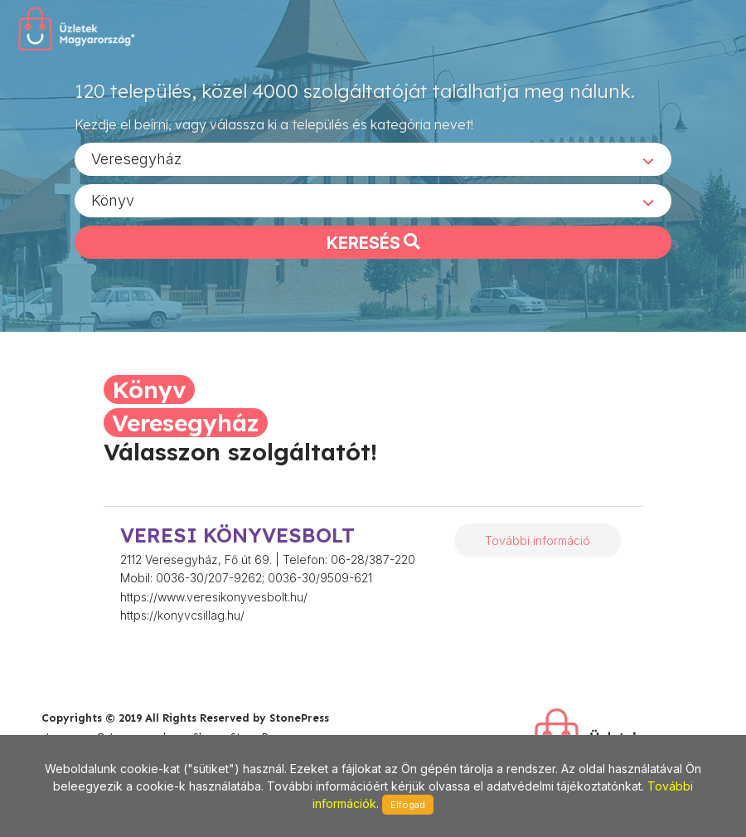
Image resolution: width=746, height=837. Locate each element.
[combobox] (373, 158)
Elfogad (407, 804)
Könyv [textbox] (112, 199)
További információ (537, 540)
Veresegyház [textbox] (136, 158)
